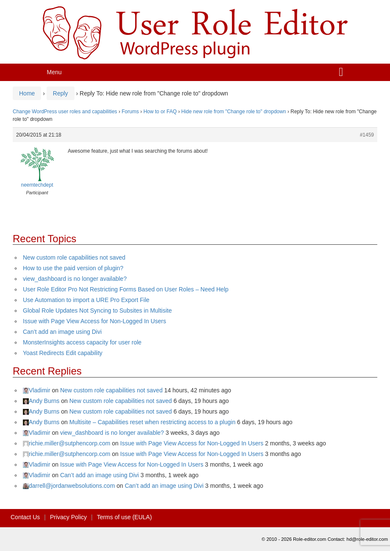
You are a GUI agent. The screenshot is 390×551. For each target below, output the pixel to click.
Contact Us (25, 517)
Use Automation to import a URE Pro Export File (86, 299)
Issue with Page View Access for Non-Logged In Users (94, 321)
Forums (130, 112)
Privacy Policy (68, 517)
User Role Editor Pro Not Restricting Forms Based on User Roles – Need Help (126, 289)
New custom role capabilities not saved (74, 257)
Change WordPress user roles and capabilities (65, 112)
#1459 (367, 135)
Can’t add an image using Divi (62, 331)
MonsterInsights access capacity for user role (82, 342)
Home (27, 93)
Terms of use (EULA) (124, 517)
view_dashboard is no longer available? (75, 278)
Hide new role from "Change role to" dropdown (233, 112)
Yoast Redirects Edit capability (62, 353)
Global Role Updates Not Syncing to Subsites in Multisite (97, 310)
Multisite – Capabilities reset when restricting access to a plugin (152, 422)
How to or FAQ (160, 112)
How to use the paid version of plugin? (73, 268)
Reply (60, 93)
